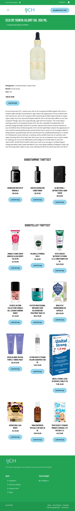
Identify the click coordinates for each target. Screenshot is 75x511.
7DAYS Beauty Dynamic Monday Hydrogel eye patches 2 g (60, 428)
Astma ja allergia (15, 485)
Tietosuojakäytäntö (53, 507)
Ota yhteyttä (57, 505)
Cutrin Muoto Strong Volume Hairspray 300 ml (37, 359)
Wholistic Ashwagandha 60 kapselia (60, 308)
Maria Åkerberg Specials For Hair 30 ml (37, 428)
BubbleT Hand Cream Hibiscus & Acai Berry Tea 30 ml (15, 256)
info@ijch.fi (62, 2)
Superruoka (31, 86)
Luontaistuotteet (20, 86)
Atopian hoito (14, 488)
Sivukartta (65, 507)
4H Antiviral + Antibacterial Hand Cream (59, 190)
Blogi (11, 492)
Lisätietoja (12, 103)
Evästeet (66, 505)
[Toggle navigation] (8, 10)
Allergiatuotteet (60, 10)
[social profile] (19, 2)
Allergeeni (12, 481)
